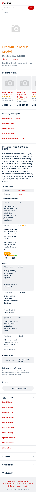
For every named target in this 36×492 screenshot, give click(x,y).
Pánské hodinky (7, 432)
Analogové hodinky (8, 128)
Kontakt (18, 486)
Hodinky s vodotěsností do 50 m (13, 139)
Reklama (11, 486)
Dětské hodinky (7, 407)
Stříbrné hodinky (8, 443)
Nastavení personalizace (11, 483)
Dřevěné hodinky (8, 417)
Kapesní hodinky (8, 427)
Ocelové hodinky (8, 133)
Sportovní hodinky (8, 438)
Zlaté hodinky (6, 448)
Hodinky (6, 12)
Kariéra (25, 486)
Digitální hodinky (8, 412)
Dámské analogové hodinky (11, 118)
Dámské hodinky (8, 123)
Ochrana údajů (23, 481)
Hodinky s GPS (7, 422)
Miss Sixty (21, 190)
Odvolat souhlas (27, 483)
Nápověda (11, 481)
